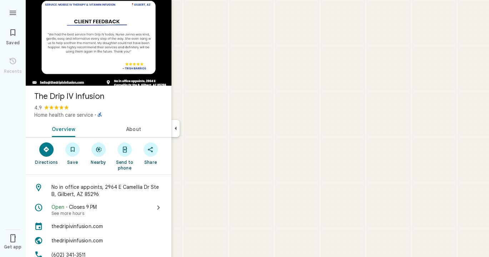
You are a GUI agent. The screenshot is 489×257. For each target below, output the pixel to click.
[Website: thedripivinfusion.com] (98, 240)
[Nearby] (99, 153)
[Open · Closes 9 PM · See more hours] (98, 210)
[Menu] (13, 12)
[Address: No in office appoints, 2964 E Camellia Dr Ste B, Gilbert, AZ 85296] (98, 191)
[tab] (62, 128)
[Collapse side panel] (175, 128)
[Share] (151, 153)
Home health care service (63, 115)
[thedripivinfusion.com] (98, 226)
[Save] (73, 153)
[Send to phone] (124, 156)
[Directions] (47, 153)
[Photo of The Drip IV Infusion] (98, 43)
